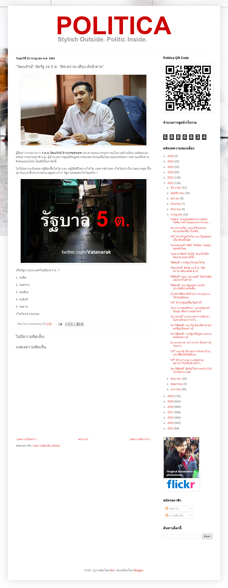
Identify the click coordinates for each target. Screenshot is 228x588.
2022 (170, 177)
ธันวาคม (176, 187)
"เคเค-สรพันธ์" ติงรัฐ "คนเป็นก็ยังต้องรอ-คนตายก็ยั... (189, 255)
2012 (170, 428)
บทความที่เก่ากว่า (140, 439)
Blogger (138, 570)
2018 (170, 406)
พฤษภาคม (177, 384)
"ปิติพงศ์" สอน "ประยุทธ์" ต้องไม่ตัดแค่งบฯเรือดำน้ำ (190, 278)
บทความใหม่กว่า (27, 439)
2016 (170, 417)
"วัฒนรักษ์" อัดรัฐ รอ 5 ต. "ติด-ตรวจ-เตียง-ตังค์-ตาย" (188, 269)
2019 (170, 401)
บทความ (172, 508)
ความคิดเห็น (174, 515)
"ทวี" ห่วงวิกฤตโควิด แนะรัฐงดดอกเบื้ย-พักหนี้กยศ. (190, 238)
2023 (170, 172)
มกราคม (176, 389)
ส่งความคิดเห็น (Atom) (46, 445)
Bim (112, 570)
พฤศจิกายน (178, 193)
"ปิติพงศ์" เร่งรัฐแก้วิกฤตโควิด (187, 262)
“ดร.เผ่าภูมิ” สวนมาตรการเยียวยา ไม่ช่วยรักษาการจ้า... (190, 318)
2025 (170, 161)
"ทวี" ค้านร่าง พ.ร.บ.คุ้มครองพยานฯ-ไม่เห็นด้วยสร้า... (187, 361)
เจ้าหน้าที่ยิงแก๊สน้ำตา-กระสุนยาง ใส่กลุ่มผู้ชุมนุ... (190, 295)
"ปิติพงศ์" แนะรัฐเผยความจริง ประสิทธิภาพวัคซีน (187, 287)
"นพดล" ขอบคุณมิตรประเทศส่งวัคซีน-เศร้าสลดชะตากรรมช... (190, 221)
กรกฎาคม (177, 214)
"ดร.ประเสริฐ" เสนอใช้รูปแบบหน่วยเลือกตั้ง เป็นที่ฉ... (188, 229)
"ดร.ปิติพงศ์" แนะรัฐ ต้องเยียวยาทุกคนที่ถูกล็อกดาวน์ (190, 327)
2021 (170, 183)
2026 (170, 156)
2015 (170, 422)
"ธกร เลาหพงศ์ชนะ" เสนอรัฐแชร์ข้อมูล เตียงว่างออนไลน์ (190, 309)
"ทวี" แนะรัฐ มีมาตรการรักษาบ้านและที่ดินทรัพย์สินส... (190, 353)
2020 (170, 396)
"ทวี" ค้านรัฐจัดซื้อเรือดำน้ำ (186, 302)
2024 (170, 166)
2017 (170, 412)
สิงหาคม (176, 209)
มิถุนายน (176, 378)
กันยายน (176, 203)
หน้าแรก (83, 439)
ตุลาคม (175, 198)
